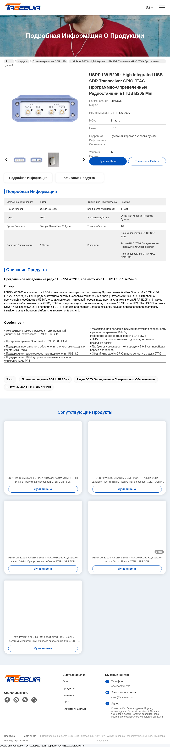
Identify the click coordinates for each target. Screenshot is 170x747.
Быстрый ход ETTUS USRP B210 (29, 387)
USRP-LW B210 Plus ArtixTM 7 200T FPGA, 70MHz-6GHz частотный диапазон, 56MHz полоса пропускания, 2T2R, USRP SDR (43, 639)
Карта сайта (29, 736)
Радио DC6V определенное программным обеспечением (115, 379)
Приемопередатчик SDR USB (49, 61)
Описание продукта (79, 178)
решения (68, 695)
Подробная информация (28, 178)
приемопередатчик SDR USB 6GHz (45, 379)
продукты (23, 61)
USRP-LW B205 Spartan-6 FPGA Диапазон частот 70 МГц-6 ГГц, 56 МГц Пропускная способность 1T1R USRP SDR (43, 480)
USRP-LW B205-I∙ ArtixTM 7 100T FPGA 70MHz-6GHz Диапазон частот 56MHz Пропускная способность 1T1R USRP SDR (43, 559)
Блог (66, 702)
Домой (9, 61)
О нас (66, 681)
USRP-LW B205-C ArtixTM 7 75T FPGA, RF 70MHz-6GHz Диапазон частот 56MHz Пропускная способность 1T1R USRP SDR (127, 480)
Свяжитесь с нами (74, 709)
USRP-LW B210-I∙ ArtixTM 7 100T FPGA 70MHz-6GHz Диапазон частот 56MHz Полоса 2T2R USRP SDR (127, 559)
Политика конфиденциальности (12, 738)
